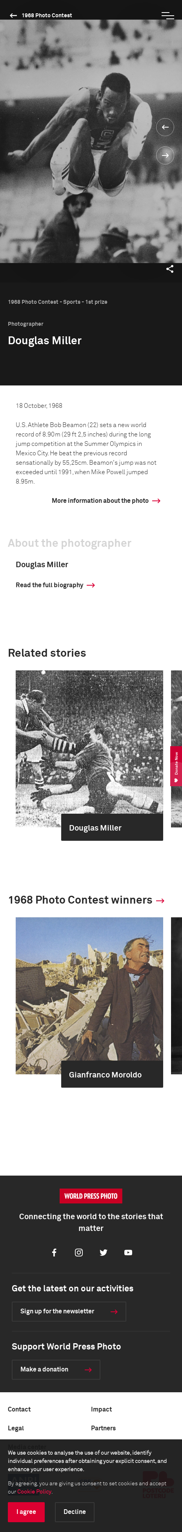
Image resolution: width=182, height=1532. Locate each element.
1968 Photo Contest (47, 15)
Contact (19, 1409)
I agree (26, 1512)
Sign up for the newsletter (57, 1311)
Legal (16, 1428)
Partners (103, 1428)
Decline (75, 1512)
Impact (101, 1409)
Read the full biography (49, 585)
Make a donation (44, 1369)
